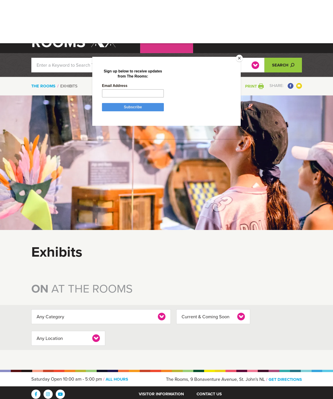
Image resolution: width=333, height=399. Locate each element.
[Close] (234, 60)
